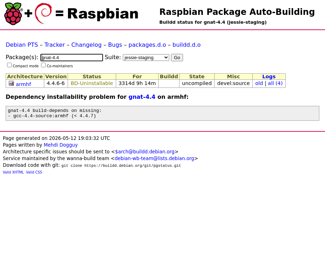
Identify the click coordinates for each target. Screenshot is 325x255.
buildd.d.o (186, 44)
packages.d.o (147, 44)
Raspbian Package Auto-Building (237, 12)
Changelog (86, 44)
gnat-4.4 (142, 97)
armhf (23, 84)
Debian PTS (22, 44)
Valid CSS (34, 174)
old (259, 83)
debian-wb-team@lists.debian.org (154, 160)
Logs (269, 76)
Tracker (55, 44)
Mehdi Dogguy (61, 147)
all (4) (275, 83)
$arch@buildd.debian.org (145, 154)
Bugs (115, 44)
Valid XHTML (13, 174)
